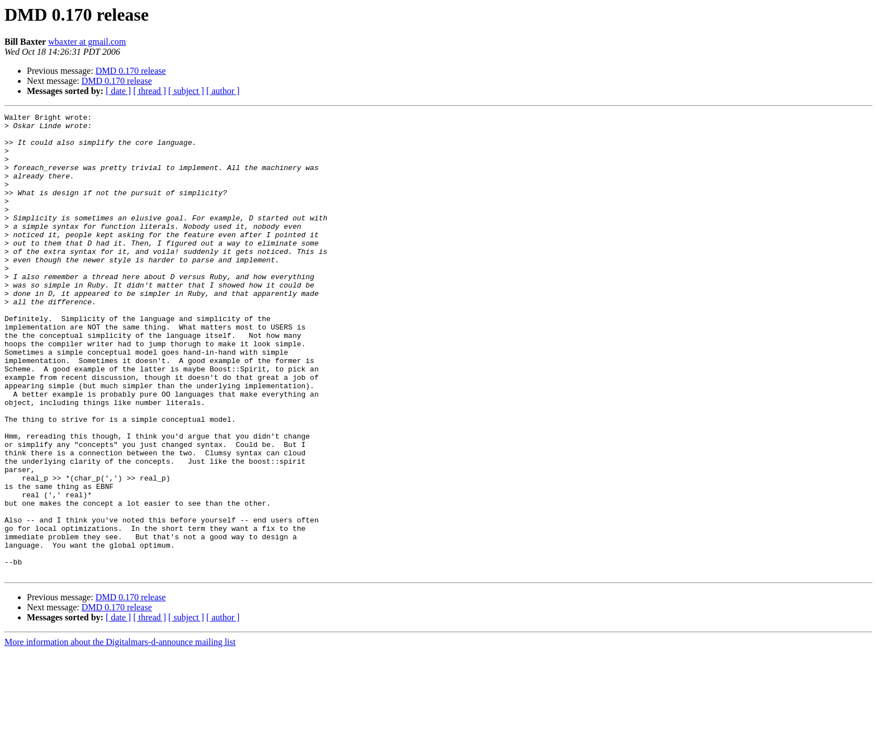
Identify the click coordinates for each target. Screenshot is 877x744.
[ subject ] (186, 91)
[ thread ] (149, 91)
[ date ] (118, 91)
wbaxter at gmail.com (87, 41)
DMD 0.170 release (131, 71)
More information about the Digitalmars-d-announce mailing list (119, 734)
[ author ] (223, 91)
